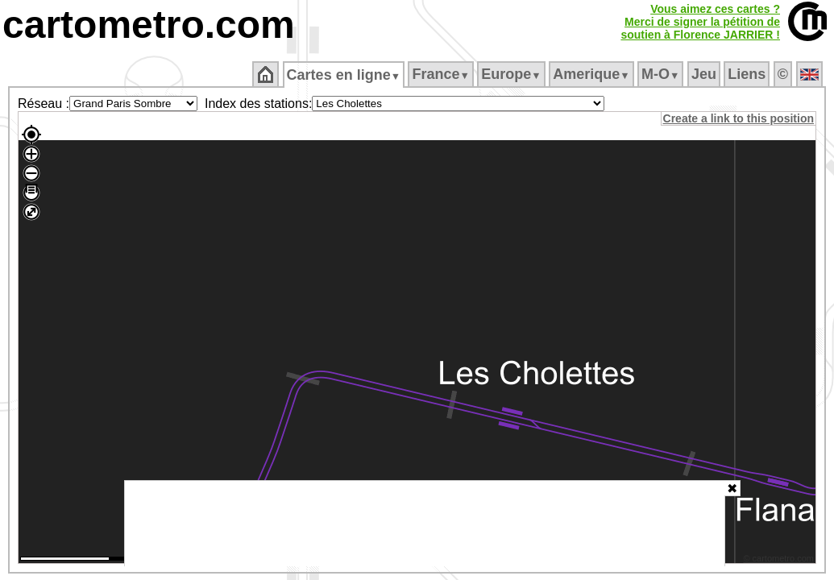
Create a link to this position (739, 118)
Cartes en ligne (344, 75)
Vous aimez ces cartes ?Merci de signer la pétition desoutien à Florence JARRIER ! (700, 21)
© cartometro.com (780, 561)
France (442, 74)
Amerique (592, 74)
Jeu (704, 74)
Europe (512, 74)
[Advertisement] (424, 523)
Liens (748, 74)
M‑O (662, 74)
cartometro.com (148, 24)
